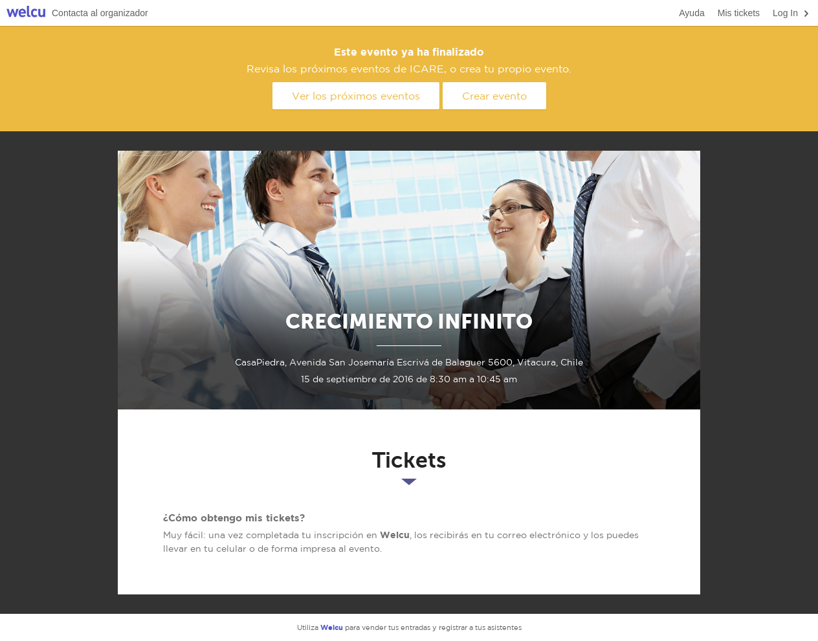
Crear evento (494, 96)
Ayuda (691, 13)
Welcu (25, 13)
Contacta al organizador (100, 13)
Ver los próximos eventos (356, 96)
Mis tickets (739, 13)
